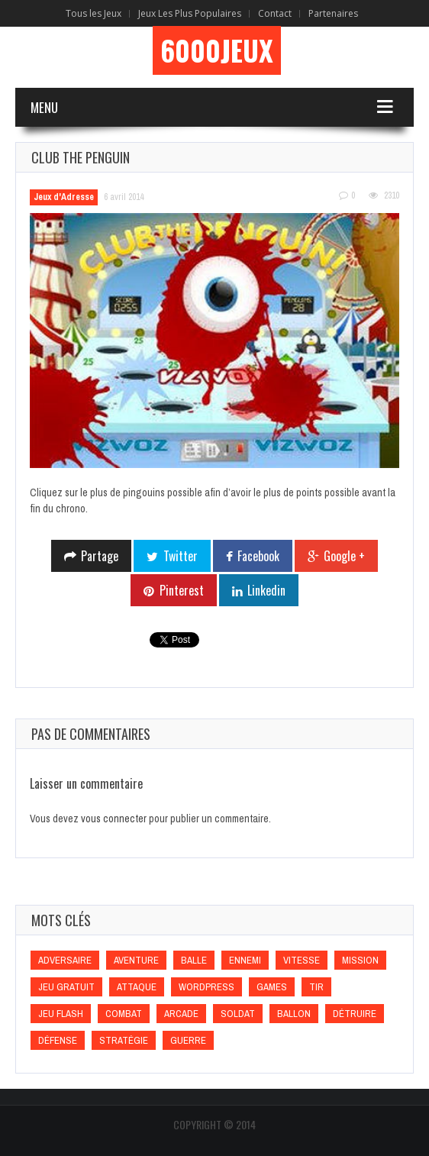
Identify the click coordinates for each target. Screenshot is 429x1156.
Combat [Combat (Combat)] (123, 1013)
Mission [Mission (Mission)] (360, 960)
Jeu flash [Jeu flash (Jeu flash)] (60, 1013)
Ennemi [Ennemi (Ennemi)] (245, 960)
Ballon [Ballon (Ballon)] (294, 1013)
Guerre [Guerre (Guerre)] (188, 1040)
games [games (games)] (271, 986)
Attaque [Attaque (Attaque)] (136, 986)
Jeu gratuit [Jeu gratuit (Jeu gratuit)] (66, 986)
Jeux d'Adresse (64, 197)
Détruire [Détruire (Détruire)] (354, 1013)
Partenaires (333, 13)
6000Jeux (216, 50)
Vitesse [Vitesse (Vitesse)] (301, 960)
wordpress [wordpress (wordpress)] (206, 986)
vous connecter (114, 818)
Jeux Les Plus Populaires (189, 13)
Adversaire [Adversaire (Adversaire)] (65, 960)
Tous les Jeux (93, 13)
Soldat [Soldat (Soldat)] (238, 1013)
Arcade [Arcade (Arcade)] (181, 1013)
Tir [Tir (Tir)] (316, 986)
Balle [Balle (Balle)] (194, 960)
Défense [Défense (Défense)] (57, 1040)
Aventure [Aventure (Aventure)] (136, 960)
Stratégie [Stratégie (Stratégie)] (123, 1040)
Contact (275, 13)
